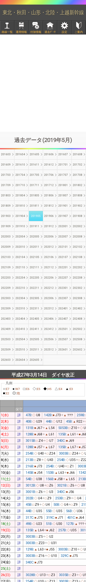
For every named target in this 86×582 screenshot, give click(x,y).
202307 (63, 298)
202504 (20, 339)
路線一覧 (7, 32)
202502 (77, 329)
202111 (34, 267)
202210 (20, 288)
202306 (49, 298)
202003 (6, 236)
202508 (77, 339)
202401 (63, 308)
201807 (63, 195)
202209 (6, 288)
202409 (6, 329)
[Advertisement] (43, 83)
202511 (34, 349)
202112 (49, 267)
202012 (49, 246)
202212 (49, 288)
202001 (63, 226)
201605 (34, 154)
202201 (63, 267)
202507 (63, 339)
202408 (77, 318)
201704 (20, 174)
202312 (49, 308)
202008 (77, 236)
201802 (77, 185)
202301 (63, 288)
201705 (34, 174)
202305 (34, 298)
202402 (77, 308)
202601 (63, 349)
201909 (6, 226)
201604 (20, 154)
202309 (6, 308)
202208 (77, 277)
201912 (49, 226)
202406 (49, 318)
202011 (34, 246)
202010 (20, 246)
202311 (34, 308)
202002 (77, 226)
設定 (64, 32)
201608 (77, 154)
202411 (34, 329)
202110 (20, 267)
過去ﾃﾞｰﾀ (49, 32)
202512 (49, 349)
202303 (6, 298)
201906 (49, 216)
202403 (6, 318)
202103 (6, 257)
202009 (6, 246)
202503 (6, 339)
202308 (77, 298)
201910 (20, 226)
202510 (20, 349)
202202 (77, 267)
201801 (63, 185)
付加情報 (35, 32)
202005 (34, 236)
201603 (6, 154)
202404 (20, 318)
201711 (34, 185)
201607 (63, 154)
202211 (34, 288)
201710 (20, 185)
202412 (49, 329)
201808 (77, 195)
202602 (77, 349)
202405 (34, 318)
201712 (49, 185)
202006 (49, 236)
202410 (20, 329)
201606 (49, 154)
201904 (20, 216)
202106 (49, 257)
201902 (77, 205)
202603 (6, 359)
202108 (77, 257)
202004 (20, 236)
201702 (77, 164)
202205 (34, 277)
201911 (34, 226)
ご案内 (79, 32)
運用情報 (21, 32)
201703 (6, 174)
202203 (6, 277)
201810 (20, 205)
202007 (63, 236)
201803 (6, 195)
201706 (49, 174)
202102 (77, 246)
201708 (77, 174)
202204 (20, 277)
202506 (49, 339)
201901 (63, 205)
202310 (20, 308)
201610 (20, 164)
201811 (34, 205)
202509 (6, 349)
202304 (20, 298)
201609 (6, 164)
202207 (63, 277)
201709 (6, 185)
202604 (20, 359)
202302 (77, 288)
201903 (6, 216)
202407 (63, 318)
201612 (49, 164)
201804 (20, 195)
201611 (34, 164)
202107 (63, 257)
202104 (20, 257)
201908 (77, 216)
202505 (34, 339)
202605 (34, 359)
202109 (6, 267)
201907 (63, 216)
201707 (63, 174)
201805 (34, 195)
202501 (63, 329)
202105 (34, 257)
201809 (6, 205)
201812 (49, 205)
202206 (49, 277)
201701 (63, 164)
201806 (49, 195)
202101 (63, 246)
